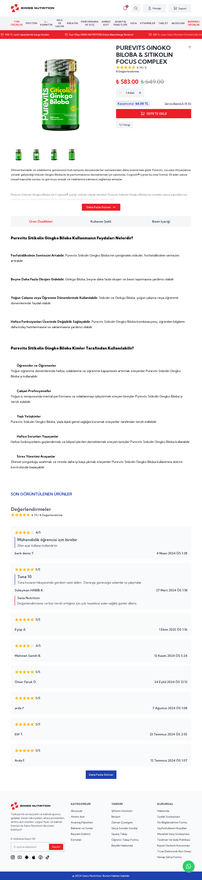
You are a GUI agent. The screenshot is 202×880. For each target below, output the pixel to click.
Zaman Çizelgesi (122, 822)
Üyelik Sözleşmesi (168, 816)
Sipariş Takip (119, 834)
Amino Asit (78, 816)
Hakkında (163, 811)
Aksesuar (76, 811)
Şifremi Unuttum (121, 811)
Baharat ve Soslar (82, 828)
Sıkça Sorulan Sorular (124, 828)
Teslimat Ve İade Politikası (173, 839)
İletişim (115, 816)
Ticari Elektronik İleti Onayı (174, 851)
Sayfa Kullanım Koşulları (172, 828)
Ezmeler (76, 839)
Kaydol (56, 846)
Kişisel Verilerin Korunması (173, 845)
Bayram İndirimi (80, 834)
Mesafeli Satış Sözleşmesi (173, 834)
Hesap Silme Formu (169, 857)
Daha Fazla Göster (101, 207)
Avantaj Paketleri (82, 822)
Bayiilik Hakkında (122, 845)
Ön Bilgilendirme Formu (172, 822)
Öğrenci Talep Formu (125, 839)
